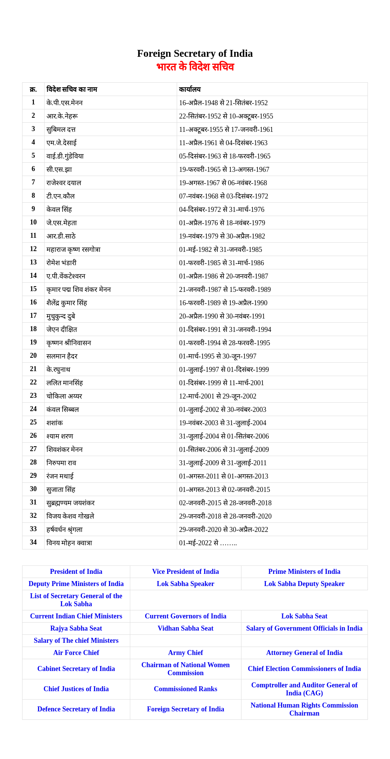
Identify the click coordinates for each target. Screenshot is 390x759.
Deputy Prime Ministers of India (76, 584)
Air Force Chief (76, 653)
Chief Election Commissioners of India (304, 669)
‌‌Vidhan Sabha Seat (185, 628)
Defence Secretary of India (76, 709)
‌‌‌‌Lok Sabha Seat (304, 616)
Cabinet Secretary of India (76, 669)
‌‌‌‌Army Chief (185, 653)
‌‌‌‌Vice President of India (185, 571)
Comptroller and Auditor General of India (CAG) (304, 689)
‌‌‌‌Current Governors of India (185, 616)
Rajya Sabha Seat (76, 628)
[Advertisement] (141, 20)
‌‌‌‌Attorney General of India (304, 653)
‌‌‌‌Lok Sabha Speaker (185, 584)
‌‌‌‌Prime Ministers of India (304, 571)
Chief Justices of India (76, 689)
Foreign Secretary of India (185, 709)
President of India (76, 571)
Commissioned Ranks (185, 689)
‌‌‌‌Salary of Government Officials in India (304, 628)
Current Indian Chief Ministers (76, 616)
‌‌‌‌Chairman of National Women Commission (185, 669)
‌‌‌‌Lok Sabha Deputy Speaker (304, 584)
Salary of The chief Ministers (76, 640)
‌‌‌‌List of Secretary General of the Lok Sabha (76, 600)
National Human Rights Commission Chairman (304, 709)
